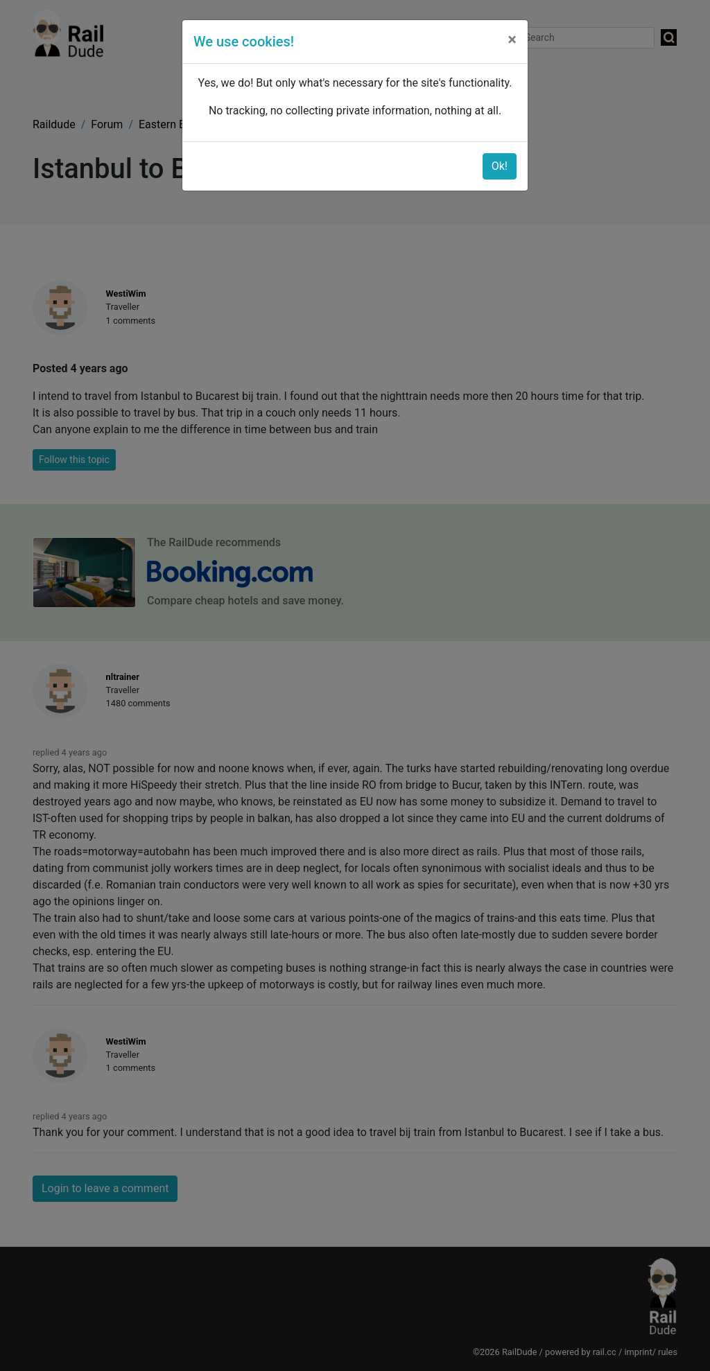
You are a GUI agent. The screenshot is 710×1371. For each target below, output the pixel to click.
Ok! (500, 166)
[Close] (512, 39)
